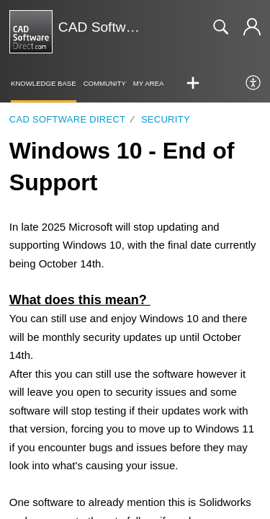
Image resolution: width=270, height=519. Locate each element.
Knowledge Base (43, 83)
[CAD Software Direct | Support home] (31, 31)
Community (105, 83)
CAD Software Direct (67, 119)
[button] (193, 84)
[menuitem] (254, 83)
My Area (148, 83)
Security (165, 119)
